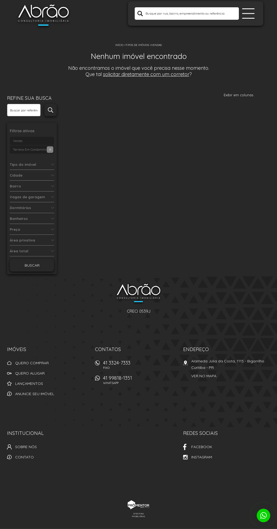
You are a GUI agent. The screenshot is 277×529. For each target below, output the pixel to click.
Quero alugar (30, 373)
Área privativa (22, 240)
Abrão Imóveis (138, 294)
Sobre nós (26, 446)
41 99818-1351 (139, 381)
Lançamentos (29, 383)
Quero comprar (32, 363)
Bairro (15, 186)
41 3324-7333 (139, 366)
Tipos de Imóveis (137, 45)
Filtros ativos (22, 130)
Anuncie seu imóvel (34, 393)
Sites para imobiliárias (138, 515)
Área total (19, 251)
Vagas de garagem (27, 197)
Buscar (32, 265)
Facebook (201, 446)
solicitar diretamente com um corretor (146, 74)
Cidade (16, 175)
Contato (24, 457)
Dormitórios (20, 208)
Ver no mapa (203, 375)
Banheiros (19, 218)
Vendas (156, 45)
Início (119, 45)
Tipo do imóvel (23, 164)
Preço (15, 229)
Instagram (201, 457)
